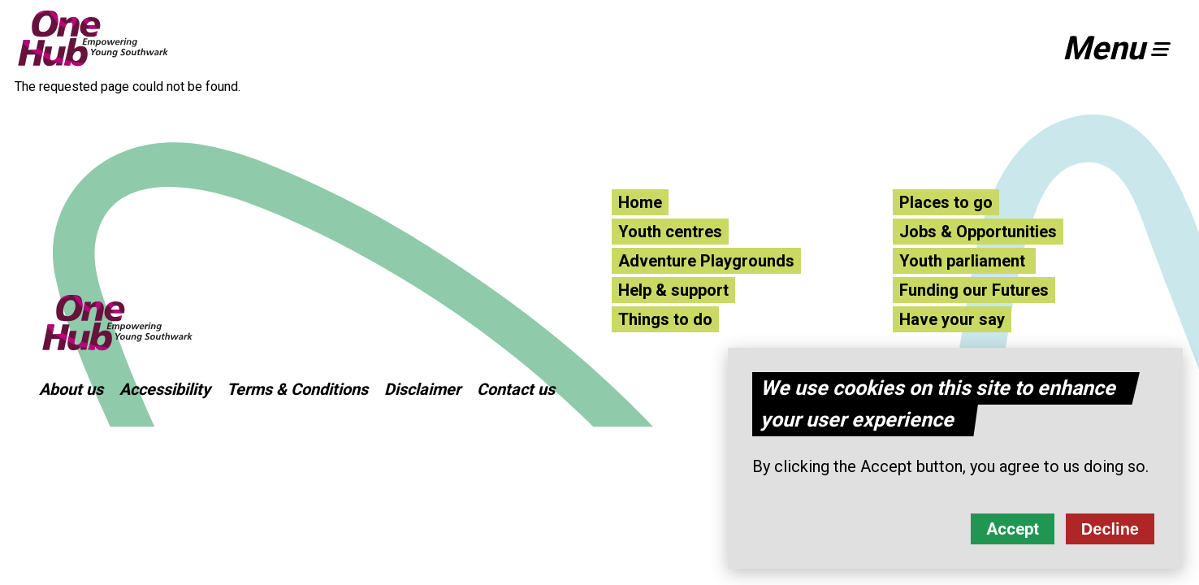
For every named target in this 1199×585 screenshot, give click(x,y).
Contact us (516, 389)
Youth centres (670, 231)
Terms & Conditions (297, 389)
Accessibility (164, 389)
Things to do (665, 319)
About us (71, 389)
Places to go (946, 202)
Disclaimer (422, 389)
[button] (1123, 48)
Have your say (952, 319)
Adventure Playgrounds (706, 261)
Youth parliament (964, 261)
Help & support (673, 290)
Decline (1110, 533)
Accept (1012, 533)
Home (640, 202)
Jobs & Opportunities (978, 231)
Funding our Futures (974, 290)
